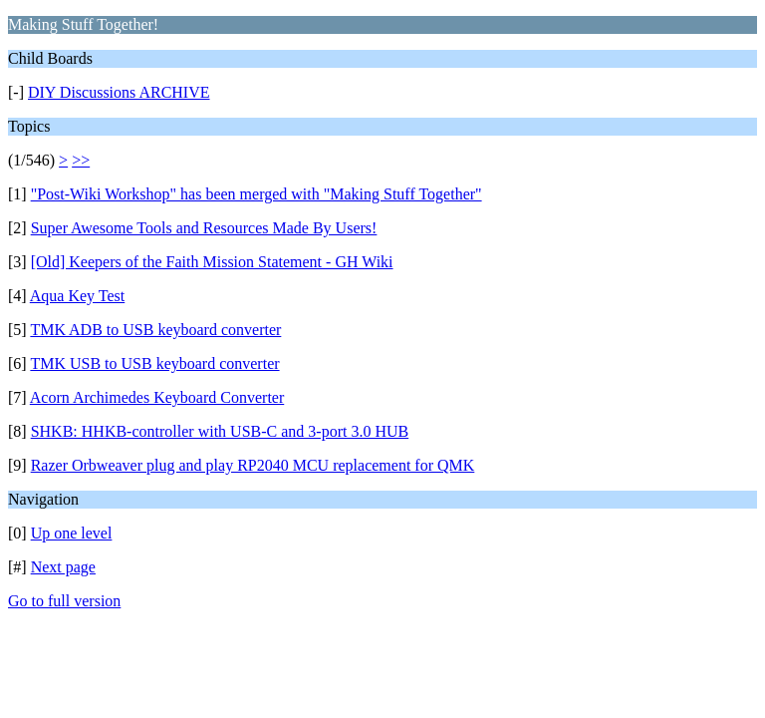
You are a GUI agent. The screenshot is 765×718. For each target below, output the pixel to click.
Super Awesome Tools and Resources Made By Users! (204, 227)
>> (81, 160)
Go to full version (64, 600)
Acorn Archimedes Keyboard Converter (157, 397)
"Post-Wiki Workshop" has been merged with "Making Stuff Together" (256, 193)
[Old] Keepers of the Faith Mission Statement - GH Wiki (212, 261)
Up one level (72, 533)
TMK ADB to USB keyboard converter (155, 329)
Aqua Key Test (77, 295)
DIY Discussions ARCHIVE (119, 92)
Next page (63, 566)
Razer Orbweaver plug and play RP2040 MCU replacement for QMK (253, 465)
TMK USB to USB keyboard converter (154, 363)
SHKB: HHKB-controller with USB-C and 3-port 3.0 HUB (220, 431)
